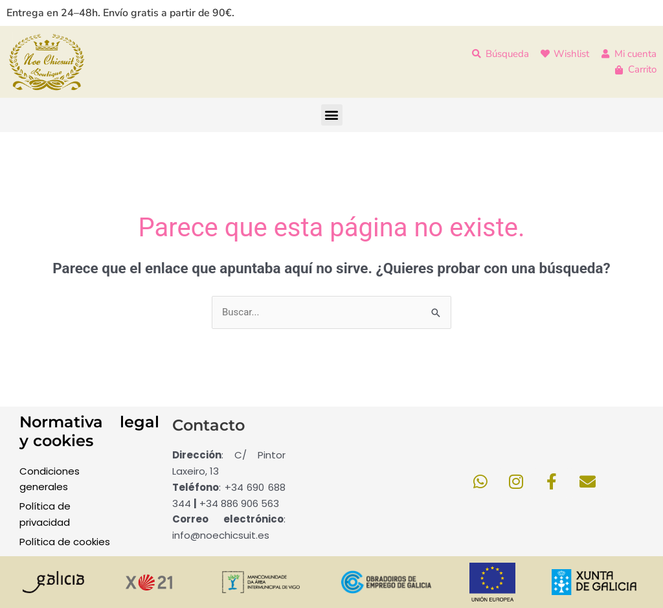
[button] (332, 115)
